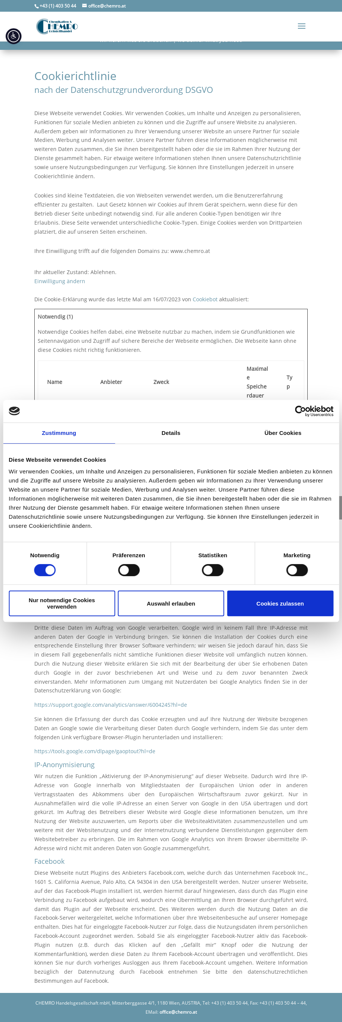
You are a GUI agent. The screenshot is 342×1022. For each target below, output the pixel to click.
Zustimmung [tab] (59, 433)
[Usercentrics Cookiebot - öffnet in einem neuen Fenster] (300, 411)
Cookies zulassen (280, 603)
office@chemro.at (178, 1012)
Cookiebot (205, 299)
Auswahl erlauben (171, 603)
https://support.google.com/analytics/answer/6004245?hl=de (110, 704)
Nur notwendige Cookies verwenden (62, 603)
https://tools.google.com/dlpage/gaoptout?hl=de (94, 751)
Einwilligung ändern (59, 281)
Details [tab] (171, 433)
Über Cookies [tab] (283, 433)
